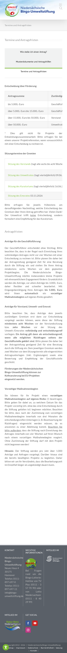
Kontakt (33, 650)
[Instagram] (28, 630)
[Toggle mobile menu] (60, 4)
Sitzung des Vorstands (19, 164)
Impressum (20, 648)
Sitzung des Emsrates (19, 195)
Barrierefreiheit (47, 648)
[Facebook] (28, 623)
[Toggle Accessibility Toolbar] (5, 647)
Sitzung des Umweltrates (21, 175)
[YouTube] (35, 623)
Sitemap (10, 648)
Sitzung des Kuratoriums (21, 186)
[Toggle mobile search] (60, 8)
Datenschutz (33, 648)
